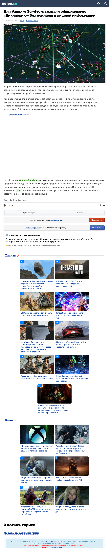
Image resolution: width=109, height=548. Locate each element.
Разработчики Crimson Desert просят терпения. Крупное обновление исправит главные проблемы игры (70, 449)
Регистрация (97, 227)
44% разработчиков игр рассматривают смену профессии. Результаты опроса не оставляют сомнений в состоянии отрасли (36, 347)
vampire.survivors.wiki (19, 114)
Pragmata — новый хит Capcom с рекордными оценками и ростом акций (37, 480)
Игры (22, 21)
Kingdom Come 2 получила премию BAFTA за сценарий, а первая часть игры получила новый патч (35, 510)
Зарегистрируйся (53, 542)
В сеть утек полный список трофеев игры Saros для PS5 (68, 478)
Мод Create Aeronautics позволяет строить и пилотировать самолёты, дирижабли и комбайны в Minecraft (37, 285)
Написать (79, 213)
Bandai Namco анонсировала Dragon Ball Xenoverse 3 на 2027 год (70, 315)
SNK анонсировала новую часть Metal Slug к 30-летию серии (36, 314)
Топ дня (10, 255)
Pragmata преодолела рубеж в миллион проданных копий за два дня (71, 509)
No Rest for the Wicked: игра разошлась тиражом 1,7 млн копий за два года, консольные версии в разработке (53, 409)
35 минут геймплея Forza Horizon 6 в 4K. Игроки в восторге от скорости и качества (71, 344)
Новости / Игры (32, 21)
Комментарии (29, 213)
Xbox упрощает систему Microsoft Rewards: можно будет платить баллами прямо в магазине (37, 448)
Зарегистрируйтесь (33, 228)
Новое (9, 420)
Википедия (22, 200)
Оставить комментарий (21, 533)
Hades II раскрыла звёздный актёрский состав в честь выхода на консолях (71, 378)
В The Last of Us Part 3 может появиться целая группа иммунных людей (69, 283)
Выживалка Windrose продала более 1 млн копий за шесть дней (37, 377)
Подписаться (96, 220)
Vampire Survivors (10, 200)
